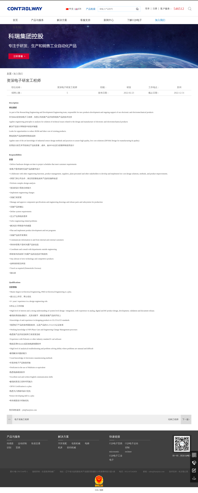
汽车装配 (62, 443)
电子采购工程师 (22, 419)
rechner (128, 451)
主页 (9, 73)
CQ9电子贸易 (115, 443)
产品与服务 (37, 20)
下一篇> (186, 419)
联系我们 (18, 27)
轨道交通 (35, 443)
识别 (9, 447)
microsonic (114, 451)
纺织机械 (71, 447)
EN (79, 9)
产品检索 (90, 9)
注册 (155, 8)
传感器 (10, 443)
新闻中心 (109, 20)
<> (9, 419)
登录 (147, 8)
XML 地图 (99, 490)
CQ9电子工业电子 (115, 458)
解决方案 (62, 20)
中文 (71, 9)
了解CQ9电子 (134, 20)
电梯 (87, 443)
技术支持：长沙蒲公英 (178, 471)
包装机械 (75, 443)
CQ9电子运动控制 (131, 445)
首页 (15, 20)
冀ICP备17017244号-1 (19, 471)
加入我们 (160, 20)
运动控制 (22, 443)
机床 (60, 447)
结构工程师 (173, 419)
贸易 (18, 447)
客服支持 (85, 20)
